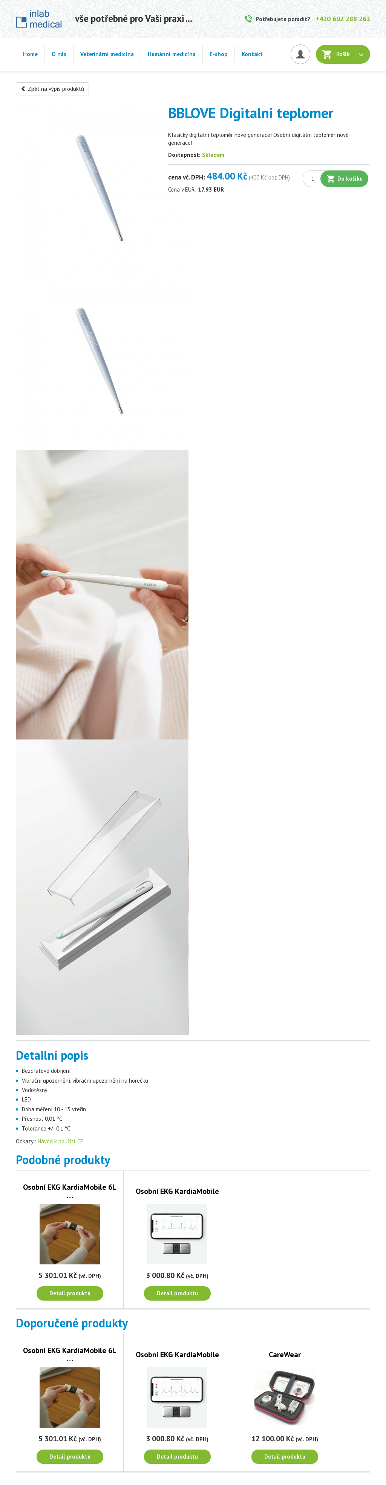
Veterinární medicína (107, 54)
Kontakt (252, 54)
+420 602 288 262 (343, 18)
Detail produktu (69, 1293)
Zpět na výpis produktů (52, 88)
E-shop (219, 54)
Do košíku (350, 178)
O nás (59, 54)
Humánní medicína (172, 54)
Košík (343, 54)
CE (80, 1141)
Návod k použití (56, 1141)
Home (30, 54)
